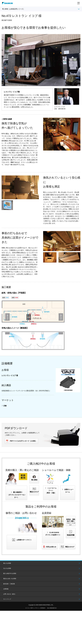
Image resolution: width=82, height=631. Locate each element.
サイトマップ (7, 599)
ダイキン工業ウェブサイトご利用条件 (35, 608)
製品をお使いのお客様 (9, 578)
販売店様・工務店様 (9, 584)
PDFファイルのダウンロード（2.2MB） (23, 441)
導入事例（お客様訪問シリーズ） (13, 9)
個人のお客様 (7, 563)
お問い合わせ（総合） (9, 594)
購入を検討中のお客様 (9, 573)
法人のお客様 (7, 568)
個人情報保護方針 (52, 608)
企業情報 (5, 589)
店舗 (4, 406)
